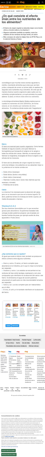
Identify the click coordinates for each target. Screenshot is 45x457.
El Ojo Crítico (10, 343)
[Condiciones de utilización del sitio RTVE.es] (1, 388)
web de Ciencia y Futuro (13, 39)
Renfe (18, 343)
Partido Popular (26, 340)
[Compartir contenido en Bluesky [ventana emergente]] (22, 74)
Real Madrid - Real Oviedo (12, 340)
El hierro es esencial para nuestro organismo (17, 146)
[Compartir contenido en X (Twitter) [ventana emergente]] (19, 74)
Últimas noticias (34, 346)
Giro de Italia (26, 343)
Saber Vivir (25, 37)
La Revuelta (37, 340)
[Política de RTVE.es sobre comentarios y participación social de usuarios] (41, 388)
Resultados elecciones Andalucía (16, 346)
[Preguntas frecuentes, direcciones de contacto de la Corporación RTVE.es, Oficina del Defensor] (34, 388)
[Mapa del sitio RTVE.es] (30, 388)
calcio (38, 192)
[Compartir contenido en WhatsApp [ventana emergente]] (26, 74)
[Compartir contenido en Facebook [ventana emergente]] (15, 74)
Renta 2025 (35, 343)
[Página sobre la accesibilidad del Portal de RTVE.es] (24, 388)
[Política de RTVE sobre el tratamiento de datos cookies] (12, 389)
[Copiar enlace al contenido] (30, 74)
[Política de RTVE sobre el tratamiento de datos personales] (6, 389)
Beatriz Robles (25, 101)
